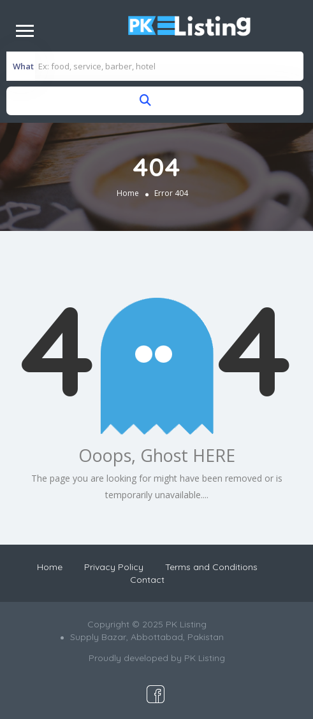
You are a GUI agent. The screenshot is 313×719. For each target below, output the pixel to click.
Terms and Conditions (211, 567)
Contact (147, 579)
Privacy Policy (113, 567)
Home (128, 193)
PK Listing (204, 658)
